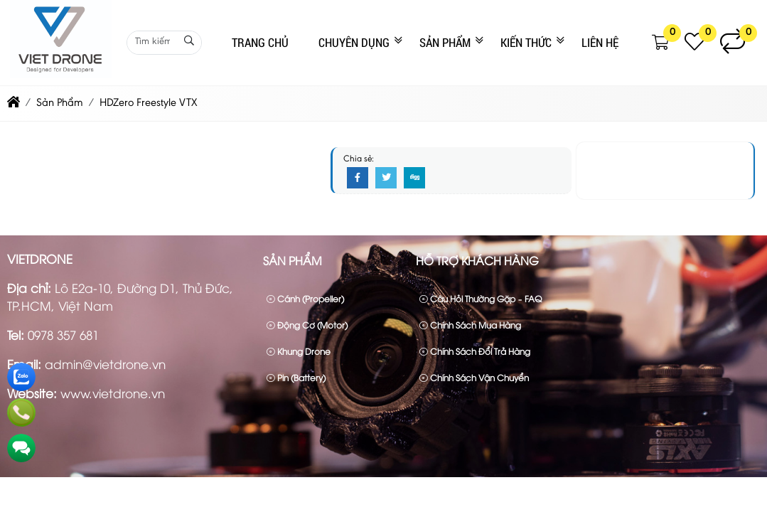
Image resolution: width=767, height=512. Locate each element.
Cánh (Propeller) (305, 298)
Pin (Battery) (296, 377)
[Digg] (414, 178)
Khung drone (299, 351)
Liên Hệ (599, 42)
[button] (661, 42)
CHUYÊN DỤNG (354, 42)
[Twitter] (386, 178)
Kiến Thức (526, 42)
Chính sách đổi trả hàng (474, 351)
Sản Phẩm (445, 42)
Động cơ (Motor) (307, 325)
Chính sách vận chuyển (474, 377)
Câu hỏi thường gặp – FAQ (480, 298)
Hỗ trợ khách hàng (477, 260)
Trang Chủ (260, 42)
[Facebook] (358, 178)
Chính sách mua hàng (470, 325)
